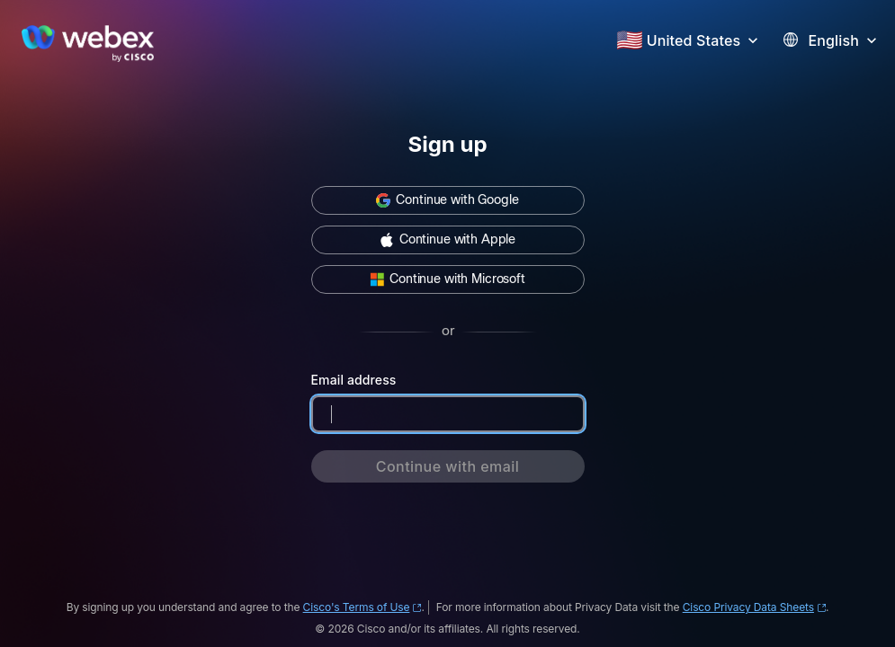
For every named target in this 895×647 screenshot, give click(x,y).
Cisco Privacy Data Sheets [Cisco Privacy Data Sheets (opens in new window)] (754, 607)
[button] (705, 38)
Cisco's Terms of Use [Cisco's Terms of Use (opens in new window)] (362, 607)
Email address (354, 379)
